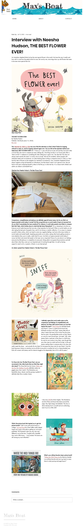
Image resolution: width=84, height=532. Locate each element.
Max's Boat (14, 515)
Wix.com (14, 525)
